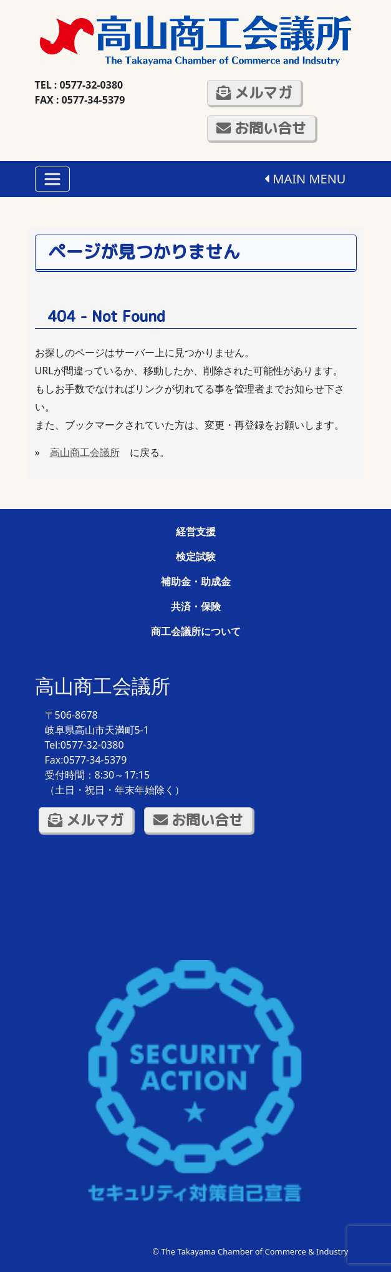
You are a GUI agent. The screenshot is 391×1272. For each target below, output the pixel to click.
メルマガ (254, 92)
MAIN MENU (304, 178)
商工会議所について (196, 631)
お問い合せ (261, 128)
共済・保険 (196, 606)
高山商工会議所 (85, 452)
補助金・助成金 (196, 581)
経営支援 (196, 531)
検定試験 (196, 556)
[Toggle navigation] (52, 179)
